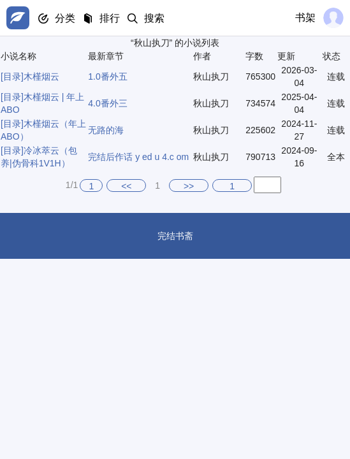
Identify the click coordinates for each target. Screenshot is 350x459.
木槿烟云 (41, 76)
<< (126, 186)
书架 (305, 17)
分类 (65, 18)
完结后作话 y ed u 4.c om (138, 157)
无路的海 (106, 130)
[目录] (12, 76)
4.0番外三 (107, 103)
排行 (109, 18)
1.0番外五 (107, 76)
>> (189, 186)
